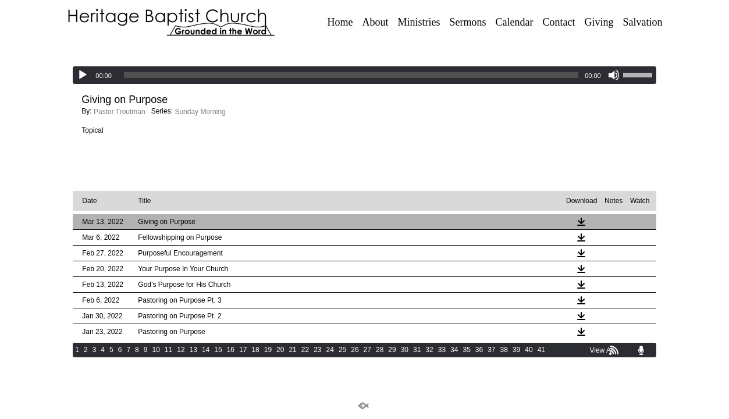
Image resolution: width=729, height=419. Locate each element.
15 (218, 350)
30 (404, 350)
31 (417, 350)
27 (367, 350)
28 (379, 350)
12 (180, 350)
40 (528, 350)
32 (429, 350)
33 (442, 350)
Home (340, 22)
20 (280, 350)
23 (317, 350)
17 (243, 350)
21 (292, 350)
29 (392, 350)
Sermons (468, 22)
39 (516, 350)
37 (491, 350)
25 (342, 350)
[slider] (351, 75)
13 (193, 350)
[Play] (82, 75)
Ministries (419, 22)
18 (255, 350)
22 (305, 350)
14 (205, 350)
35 (466, 350)
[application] (364, 75)
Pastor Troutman (119, 112)
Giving (598, 22)
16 (230, 350)
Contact (558, 22)
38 (504, 350)
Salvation (643, 22)
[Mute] (614, 75)
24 (330, 350)
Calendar (515, 22)
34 (454, 350)
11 (168, 350)
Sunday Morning (200, 112)
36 (479, 350)
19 (268, 350)
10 (155, 350)
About (375, 22)
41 (541, 350)
